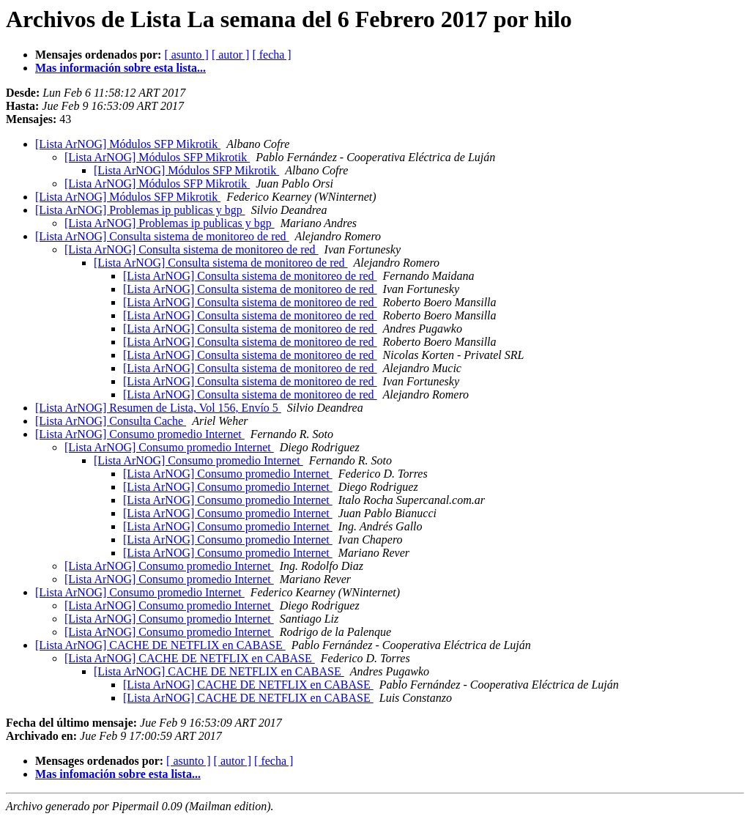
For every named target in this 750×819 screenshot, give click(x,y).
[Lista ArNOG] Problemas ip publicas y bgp (140, 210)
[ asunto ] (186, 54)
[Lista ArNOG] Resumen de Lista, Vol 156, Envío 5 (158, 407)
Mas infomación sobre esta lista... (118, 774)
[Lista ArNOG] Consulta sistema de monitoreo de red (162, 236)
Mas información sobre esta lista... (120, 68)
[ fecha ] (271, 54)
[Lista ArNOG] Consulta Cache (110, 421)
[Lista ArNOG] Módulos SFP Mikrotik (127, 144)
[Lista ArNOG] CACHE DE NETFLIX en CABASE (160, 645)
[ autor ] (231, 54)
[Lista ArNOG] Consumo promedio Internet (140, 434)
